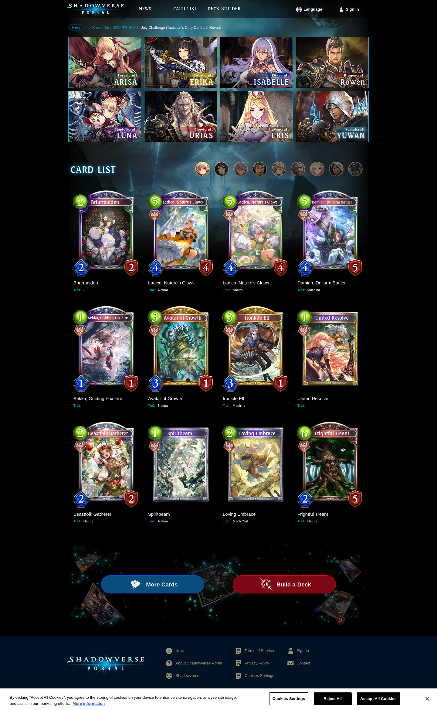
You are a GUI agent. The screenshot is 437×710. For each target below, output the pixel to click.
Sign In (352, 9)
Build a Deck (293, 584)
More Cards (161, 584)
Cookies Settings (259, 675)
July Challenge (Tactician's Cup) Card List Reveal (181, 27)
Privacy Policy (257, 663)
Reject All (333, 702)
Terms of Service (259, 650)
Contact (303, 663)
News (180, 650)
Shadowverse (187, 675)
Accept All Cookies (378, 702)
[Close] (427, 701)
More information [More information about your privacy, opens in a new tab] (89, 706)
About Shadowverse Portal (198, 663)
